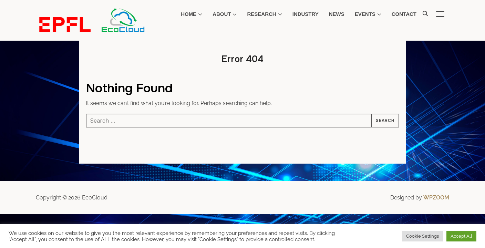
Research (261, 14)
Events (365, 14)
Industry (305, 14)
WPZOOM (436, 197)
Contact (404, 14)
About (222, 14)
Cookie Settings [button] (422, 236)
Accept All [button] (461, 236)
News (336, 14)
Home (188, 14)
